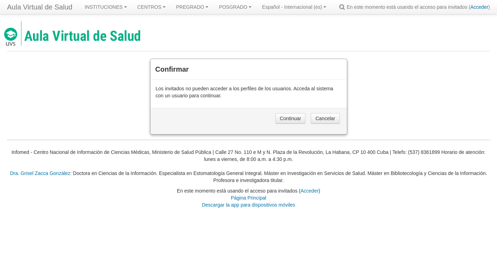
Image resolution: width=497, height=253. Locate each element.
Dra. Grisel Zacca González (40, 173)
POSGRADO (235, 7)
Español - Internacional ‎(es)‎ (294, 7)
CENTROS (151, 7)
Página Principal (248, 198)
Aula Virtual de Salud (39, 7)
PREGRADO (192, 7)
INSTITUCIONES (106, 7)
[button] (343, 7)
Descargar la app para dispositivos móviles (248, 205)
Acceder (479, 7)
